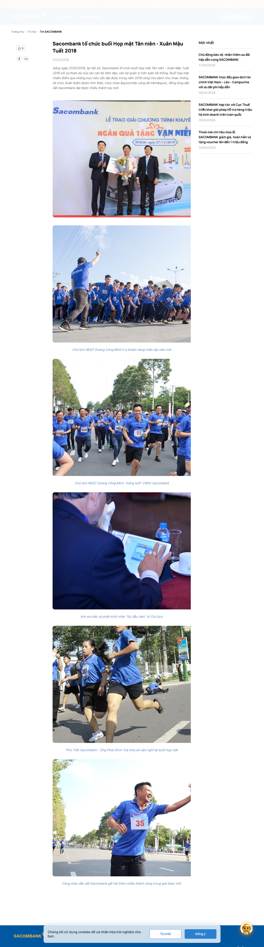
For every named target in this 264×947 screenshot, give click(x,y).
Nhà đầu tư (40, 4)
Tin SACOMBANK (51, 31)
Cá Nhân (64, 17)
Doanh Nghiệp (90, 17)
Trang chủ (17, 31)
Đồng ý (200, 934)
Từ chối (165, 934)
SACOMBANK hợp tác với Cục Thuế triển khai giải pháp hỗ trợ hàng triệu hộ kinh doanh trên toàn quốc (225, 109)
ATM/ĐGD (184, 4)
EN (246, 4)
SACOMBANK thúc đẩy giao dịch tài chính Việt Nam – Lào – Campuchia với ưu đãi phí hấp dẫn (225, 82)
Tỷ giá (169, 4)
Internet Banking (235, 16)
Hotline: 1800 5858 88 (222, 4)
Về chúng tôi (19, 4)
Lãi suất (156, 4)
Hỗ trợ (199, 4)
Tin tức (57, 4)
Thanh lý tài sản (78, 4)
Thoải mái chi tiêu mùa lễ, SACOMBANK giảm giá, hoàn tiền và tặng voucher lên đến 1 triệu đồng (225, 137)
